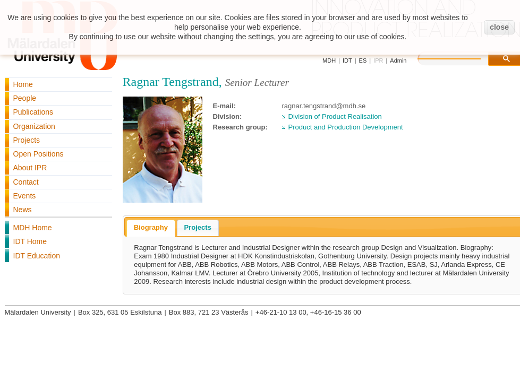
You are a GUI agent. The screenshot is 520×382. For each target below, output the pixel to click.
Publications (33, 112)
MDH (329, 60)
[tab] (150, 228)
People (25, 98)
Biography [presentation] (151, 227)
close (499, 27)
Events (24, 196)
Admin (398, 60)
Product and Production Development (345, 127)
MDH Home (32, 227)
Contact (26, 182)
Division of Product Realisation (335, 116)
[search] (459, 57)
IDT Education (36, 255)
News (22, 209)
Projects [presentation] (197, 227)
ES (363, 60)
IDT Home (30, 241)
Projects (26, 140)
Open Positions (38, 154)
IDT (347, 60)
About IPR (30, 167)
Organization (34, 126)
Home (23, 84)
